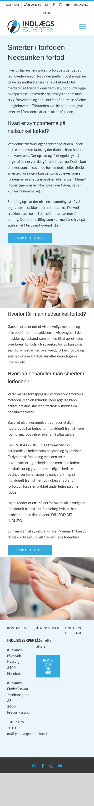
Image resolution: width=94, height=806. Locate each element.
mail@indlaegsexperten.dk (28, 733)
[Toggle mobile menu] (83, 26)
